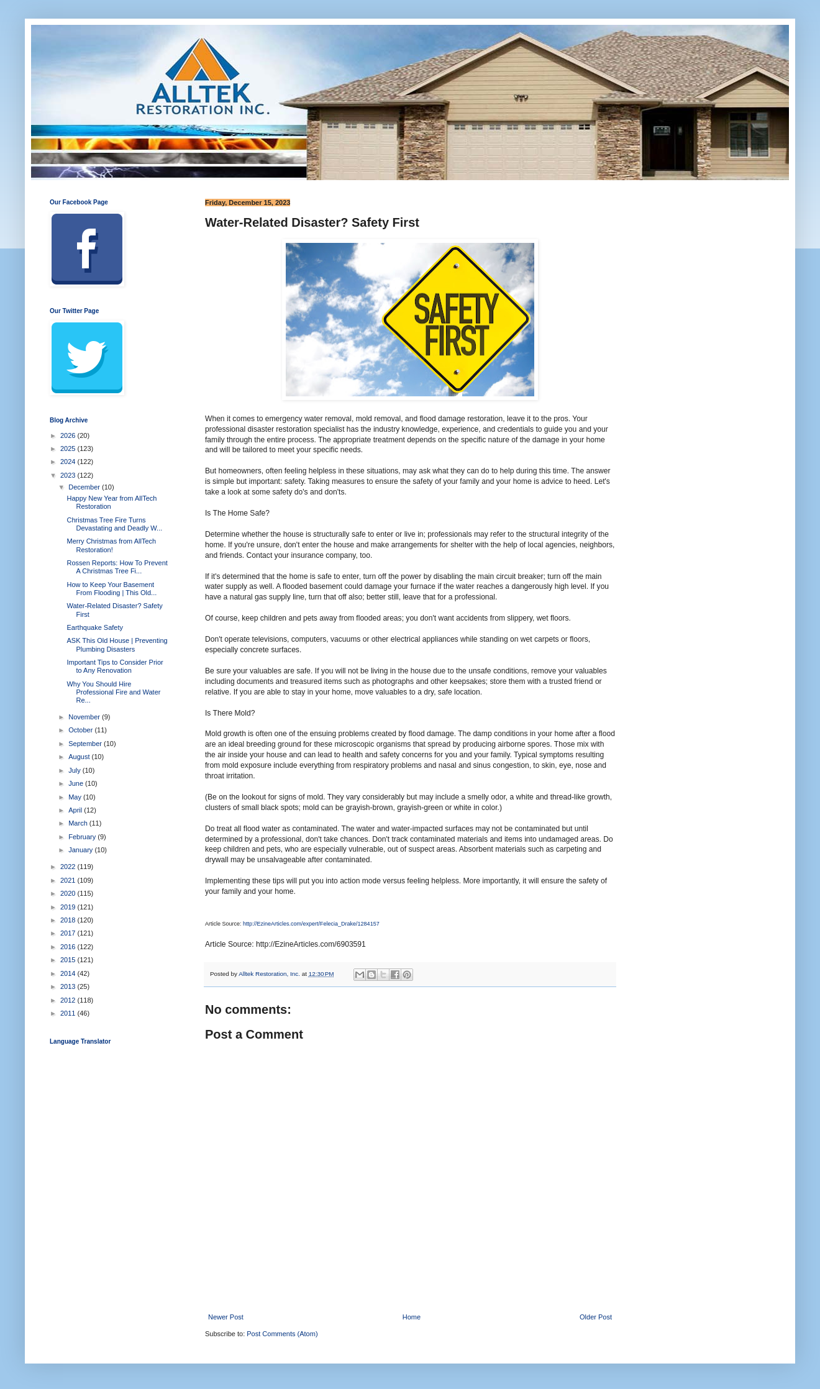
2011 (69, 1013)
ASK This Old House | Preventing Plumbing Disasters (116, 644)
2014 (69, 973)
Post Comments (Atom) (282, 1333)
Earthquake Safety (94, 627)
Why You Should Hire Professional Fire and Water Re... (113, 692)
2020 (69, 893)
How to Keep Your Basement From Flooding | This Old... (111, 588)
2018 (69, 920)
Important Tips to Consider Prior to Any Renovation (114, 666)
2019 (69, 907)
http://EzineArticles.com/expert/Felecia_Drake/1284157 (311, 924)
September (86, 743)
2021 (69, 880)
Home (412, 1317)
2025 (69, 448)
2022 (69, 866)
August (79, 756)
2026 (69, 435)
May (75, 797)
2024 (69, 461)
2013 (69, 986)
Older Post (596, 1317)
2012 (69, 1000)
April (76, 810)
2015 (69, 959)
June (76, 783)
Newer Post (226, 1317)
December (85, 487)
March (78, 823)
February (83, 836)
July (75, 770)
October (81, 730)
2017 (69, 933)
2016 (69, 946)
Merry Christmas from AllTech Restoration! (111, 545)
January (81, 850)
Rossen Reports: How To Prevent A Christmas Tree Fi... (116, 567)
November (85, 717)
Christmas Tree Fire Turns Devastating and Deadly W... (114, 524)
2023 (69, 475)
